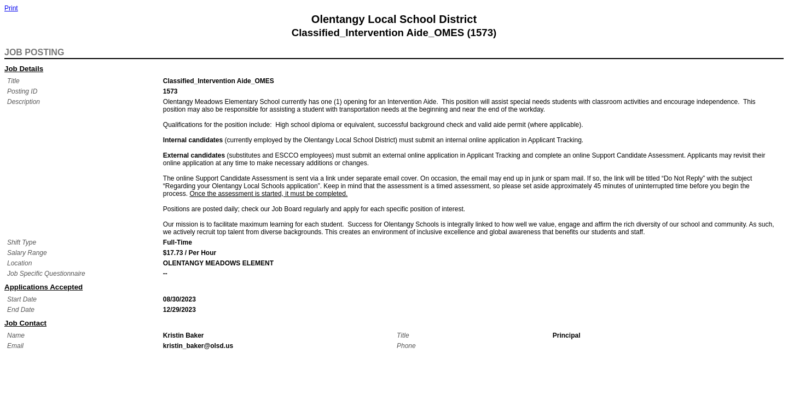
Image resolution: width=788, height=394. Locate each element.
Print (11, 8)
